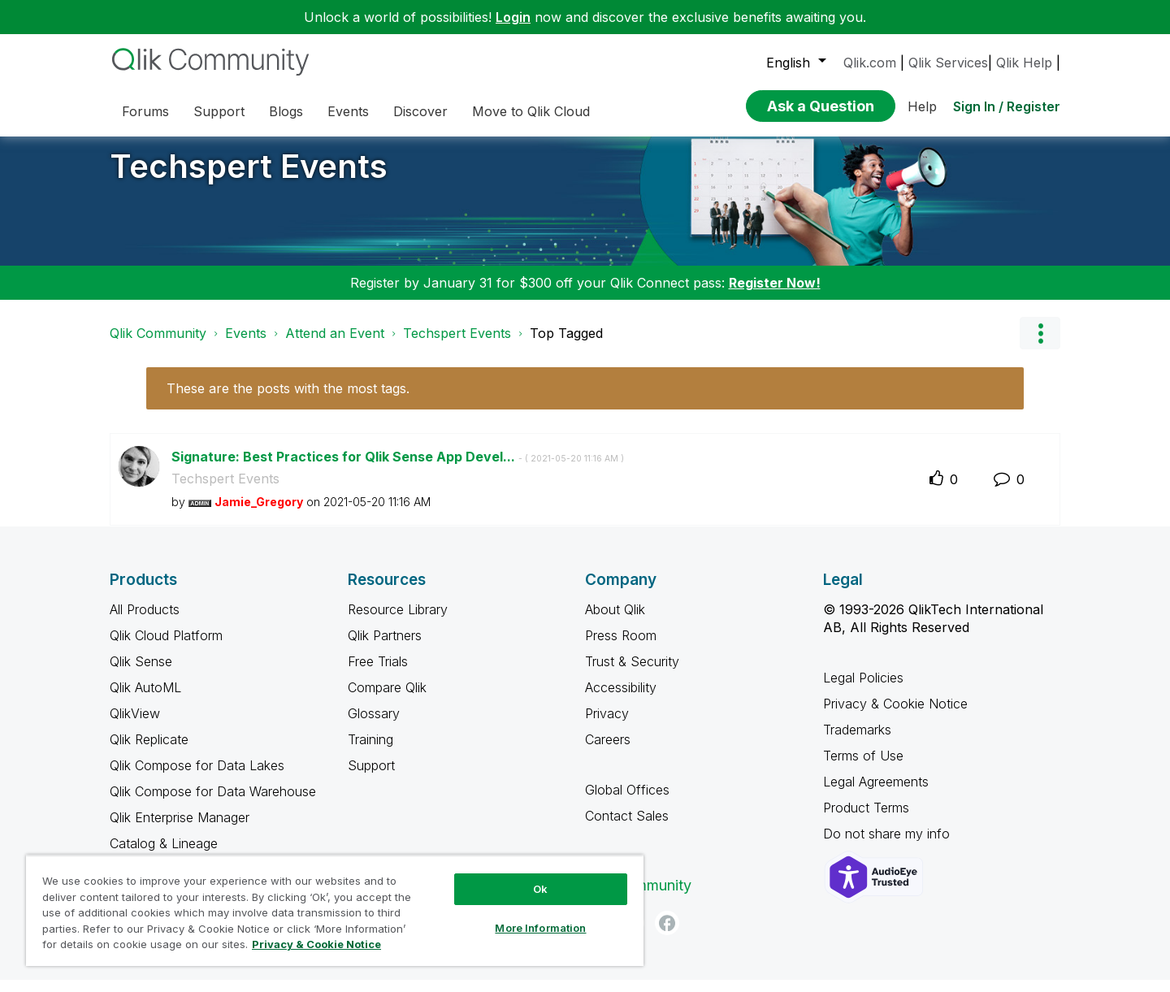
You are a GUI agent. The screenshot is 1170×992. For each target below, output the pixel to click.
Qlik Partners (385, 647)
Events (245, 345)
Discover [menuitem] (420, 111)
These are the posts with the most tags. (288, 400)
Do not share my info (888, 846)
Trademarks (857, 742)
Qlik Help (1024, 62)
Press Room (620, 647)
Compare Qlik (387, 699)
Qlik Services (948, 62)
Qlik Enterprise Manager (179, 829)
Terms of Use (863, 768)
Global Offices (627, 802)
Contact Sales (627, 828)
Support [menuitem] (219, 111)
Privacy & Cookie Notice (895, 716)
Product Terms (866, 820)
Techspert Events (249, 178)
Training (370, 751)
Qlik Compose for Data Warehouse (213, 803)
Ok (540, 888)
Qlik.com (869, 62)
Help (922, 106)
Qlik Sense (141, 673)
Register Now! (775, 295)
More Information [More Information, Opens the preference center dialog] (540, 927)
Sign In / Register (1006, 106)
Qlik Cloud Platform (166, 647)
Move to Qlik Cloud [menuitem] (531, 111)
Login (513, 17)
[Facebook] (667, 935)
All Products (145, 621)
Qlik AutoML (145, 699)
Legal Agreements (876, 794)
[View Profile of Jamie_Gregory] (258, 514)
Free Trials (378, 673)
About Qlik (615, 621)
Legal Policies (863, 690)
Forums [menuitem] (145, 111)
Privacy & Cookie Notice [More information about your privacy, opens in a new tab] (316, 944)
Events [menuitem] (348, 111)
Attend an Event (334, 345)
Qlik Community (158, 345)
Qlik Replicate (149, 751)
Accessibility (620, 699)
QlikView (135, 725)
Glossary (374, 725)
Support (371, 777)
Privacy (607, 725)
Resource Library (398, 621)
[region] (335, 910)
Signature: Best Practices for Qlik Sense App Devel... (397, 469)
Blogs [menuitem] (286, 111)
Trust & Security (632, 673)
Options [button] (1040, 345)
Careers (607, 751)
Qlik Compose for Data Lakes (197, 777)
